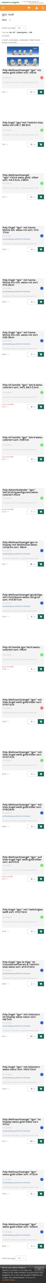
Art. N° (12, 32)
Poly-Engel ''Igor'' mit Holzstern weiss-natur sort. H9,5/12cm (21, 1068)
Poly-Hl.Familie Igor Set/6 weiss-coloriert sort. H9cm (21, 648)
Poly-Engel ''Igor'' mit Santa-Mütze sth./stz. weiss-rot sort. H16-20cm (20, 282)
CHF (30, 32)
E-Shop (5, 40)
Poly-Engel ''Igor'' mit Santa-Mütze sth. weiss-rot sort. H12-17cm (21, 230)
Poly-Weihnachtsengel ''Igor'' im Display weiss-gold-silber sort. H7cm (22, 1122)
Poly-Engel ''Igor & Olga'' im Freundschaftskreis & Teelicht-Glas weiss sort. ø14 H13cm (21, 964)
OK (39, 1269)
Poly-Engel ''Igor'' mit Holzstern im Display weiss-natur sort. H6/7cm (21, 1017)
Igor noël (12, 42)
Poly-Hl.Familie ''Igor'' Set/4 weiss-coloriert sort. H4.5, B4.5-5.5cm (23, 386)
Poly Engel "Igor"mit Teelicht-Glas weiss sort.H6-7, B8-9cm (23, 124)
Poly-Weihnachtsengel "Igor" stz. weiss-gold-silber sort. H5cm (22, 71)
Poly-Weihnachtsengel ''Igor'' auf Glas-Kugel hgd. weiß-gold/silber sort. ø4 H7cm (22, 859)
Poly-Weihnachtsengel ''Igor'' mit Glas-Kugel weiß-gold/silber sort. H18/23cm (22, 807)
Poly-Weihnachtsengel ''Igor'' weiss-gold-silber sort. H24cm (20, 1225)
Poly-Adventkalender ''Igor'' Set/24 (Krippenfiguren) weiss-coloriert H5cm (21, 492)
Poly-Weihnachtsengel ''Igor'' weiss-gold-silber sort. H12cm (20, 1173)
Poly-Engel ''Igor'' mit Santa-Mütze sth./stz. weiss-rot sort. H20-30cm (20, 335)
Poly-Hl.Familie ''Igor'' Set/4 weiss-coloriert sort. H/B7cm (23, 438)
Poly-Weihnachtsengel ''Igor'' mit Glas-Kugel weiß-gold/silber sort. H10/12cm (22, 702)
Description (22, 32)
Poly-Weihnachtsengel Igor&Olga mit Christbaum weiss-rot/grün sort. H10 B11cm (22, 597)
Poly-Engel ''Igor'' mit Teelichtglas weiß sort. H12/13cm (23, 911)
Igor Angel (14, 40)
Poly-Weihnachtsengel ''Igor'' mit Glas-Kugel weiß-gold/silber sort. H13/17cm (22, 754)
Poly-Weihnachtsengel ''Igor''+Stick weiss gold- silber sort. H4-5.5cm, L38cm (20, 177)
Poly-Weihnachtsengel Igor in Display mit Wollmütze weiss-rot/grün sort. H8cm (20, 545)
